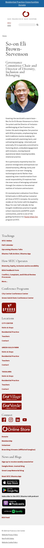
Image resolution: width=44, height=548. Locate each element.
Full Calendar (7, 245)
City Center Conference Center (15, 293)
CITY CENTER (7, 323)
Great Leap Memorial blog (13, 470)
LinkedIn (17, 420)
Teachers (6, 336)
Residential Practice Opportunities (22, 2)
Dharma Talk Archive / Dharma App (16, 253)
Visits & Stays (7, 327)
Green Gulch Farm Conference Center (17, 298)
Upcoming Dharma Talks (12, 249)
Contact (5, 340)
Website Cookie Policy (10, 542)
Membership (7, 441)
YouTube (24, 420)
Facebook (4, 420)
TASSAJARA (6, 371)
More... (5, 281)
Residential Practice (10, 332)
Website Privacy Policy (10, 535)
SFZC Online (7, 240)
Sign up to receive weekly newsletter (17, 462)
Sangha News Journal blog (13, 466)
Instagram (11, 420)
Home (4, 36)
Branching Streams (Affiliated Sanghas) (18, 449)
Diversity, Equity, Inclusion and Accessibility (20, 266)
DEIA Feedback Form (10, 270)
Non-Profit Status (8, 538)
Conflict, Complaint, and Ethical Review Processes (19, 275)
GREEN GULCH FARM (10, 347)
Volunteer (6, 445)
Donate (22, 5)
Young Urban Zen (31, 217)
